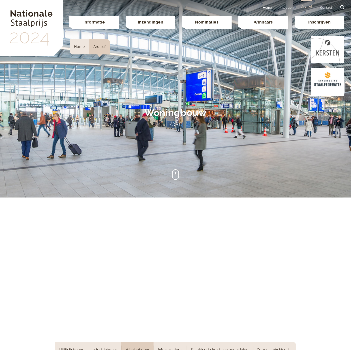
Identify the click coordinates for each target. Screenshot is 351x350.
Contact (326, 7)
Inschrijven (319, 22)
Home (267, 7)
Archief (306, 6)
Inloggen (286, 7)
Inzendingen (150, 22)
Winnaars (263, 22)
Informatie (94, 22)
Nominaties (206, 22)
